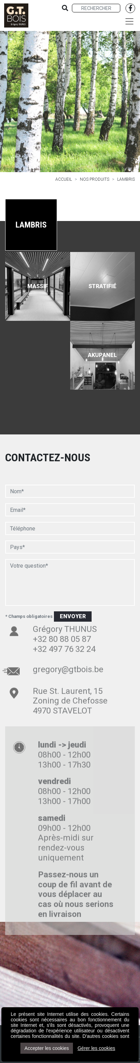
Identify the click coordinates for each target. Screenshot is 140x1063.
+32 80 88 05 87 (62, 622)
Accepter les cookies (47, 1048)
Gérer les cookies (96, 1048)
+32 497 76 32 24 (64, 631)
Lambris (126, 179)
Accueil (63, 179)
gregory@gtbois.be (68, 652)
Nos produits (94, 179)
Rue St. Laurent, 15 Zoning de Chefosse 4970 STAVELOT (70, 683)
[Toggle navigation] (129, 21)
